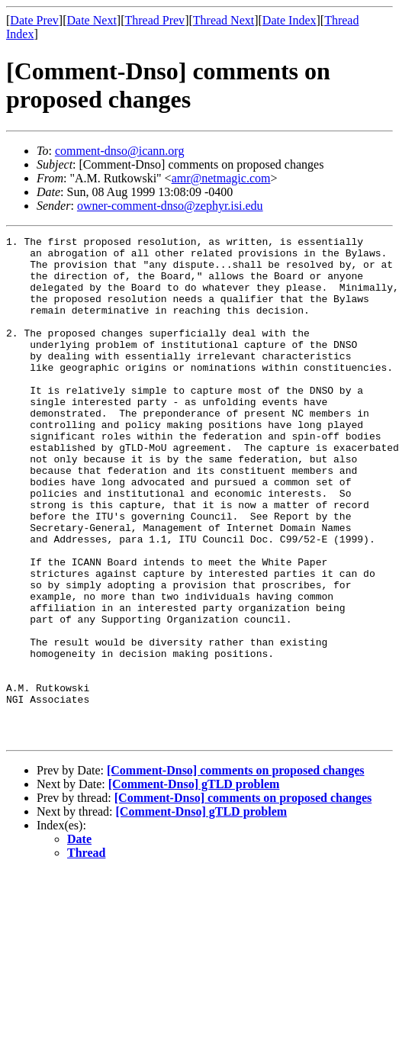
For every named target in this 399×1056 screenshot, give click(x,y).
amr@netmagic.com (221, 178)
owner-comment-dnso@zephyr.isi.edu (170, 205)
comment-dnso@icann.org (120, 150)
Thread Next (223, 20)
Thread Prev (154, 20)
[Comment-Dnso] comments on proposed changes (235, 870)
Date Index (289, 20)
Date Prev (34, 20)
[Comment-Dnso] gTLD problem (194, 884)
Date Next (92, 20)
